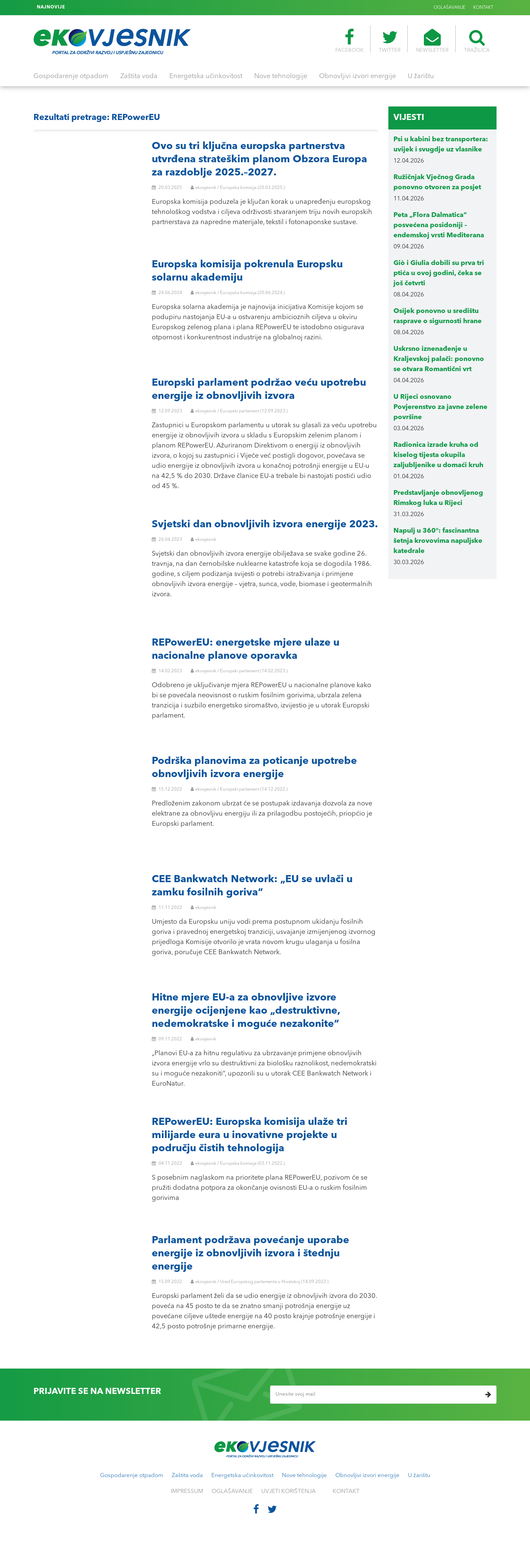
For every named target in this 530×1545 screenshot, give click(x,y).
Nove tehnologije (280, 76)
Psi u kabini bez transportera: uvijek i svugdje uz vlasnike (132, 7)
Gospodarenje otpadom (71, 76)
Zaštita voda (139, 76)
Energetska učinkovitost (205, 76)
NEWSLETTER (432, 41)
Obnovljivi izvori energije (357, 76)
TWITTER (390, 41)
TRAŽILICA (477, 41)
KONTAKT (483, 7)
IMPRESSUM (187, 1491)
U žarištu (421, 76)
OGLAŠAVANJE (449, 7)
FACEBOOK (349, 41)
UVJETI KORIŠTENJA (288, 1491)
